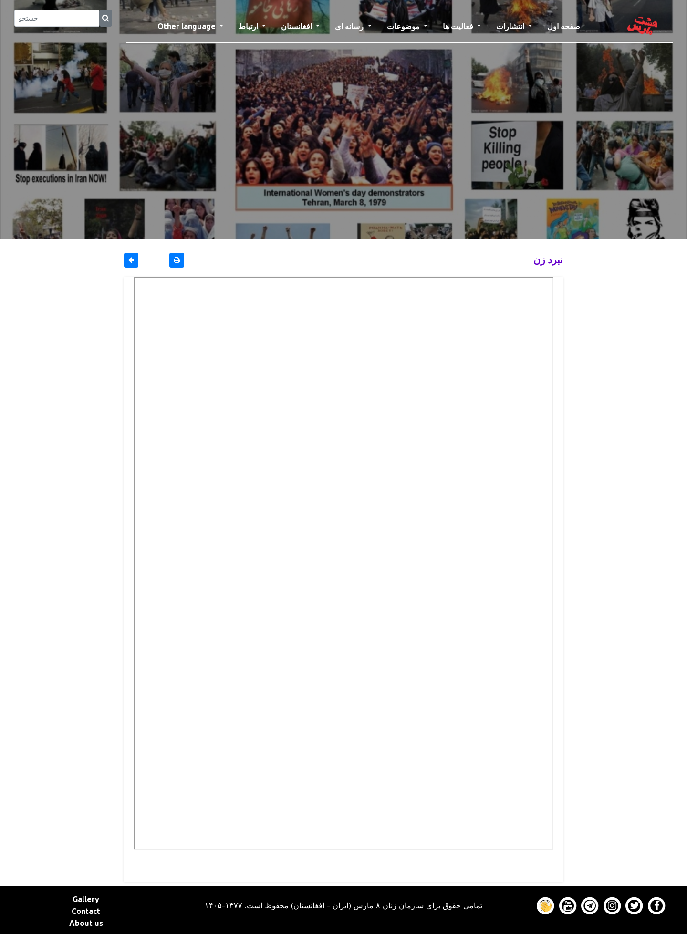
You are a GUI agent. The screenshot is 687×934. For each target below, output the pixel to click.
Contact (86, 911)
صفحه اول (567, 25)
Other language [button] (187, 26)
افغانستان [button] (297, 26)
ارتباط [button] (249, 26)
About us (86, 923)
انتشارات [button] (511, 26)
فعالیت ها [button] (459, 26)
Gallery (86, 899)
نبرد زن (548, 259)
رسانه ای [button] (350, 26)
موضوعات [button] (404, 26)
